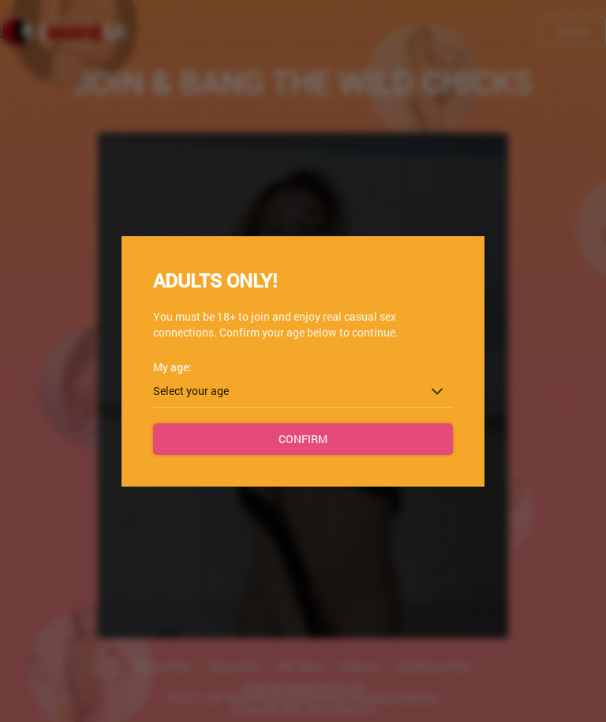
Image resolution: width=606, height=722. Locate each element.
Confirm (303, 438)
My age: (172, 366)
